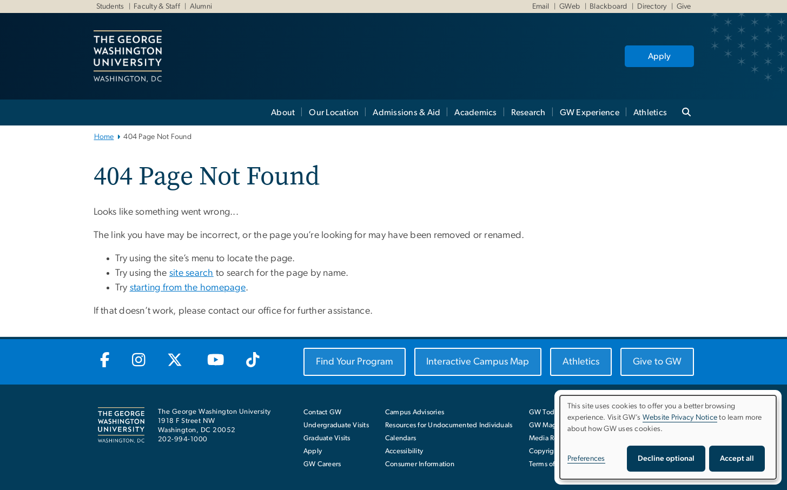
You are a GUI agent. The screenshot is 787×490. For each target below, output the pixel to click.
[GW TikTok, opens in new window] (252, 360)
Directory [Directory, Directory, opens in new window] (651, 6)
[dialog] (668, 437)
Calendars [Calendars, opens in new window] (400, 438)
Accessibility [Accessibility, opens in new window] (404, 451)
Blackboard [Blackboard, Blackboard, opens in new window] (607, 6)
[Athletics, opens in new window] (581, 362)
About (283, 112)
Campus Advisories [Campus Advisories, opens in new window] (414, 412)
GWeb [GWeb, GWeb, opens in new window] (568, 6)
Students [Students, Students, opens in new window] (110, 6)
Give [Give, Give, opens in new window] (682, 6)
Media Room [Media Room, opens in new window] (548, 438)
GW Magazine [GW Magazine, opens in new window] (551, 425)
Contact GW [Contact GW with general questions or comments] (322, 412)
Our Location (334, 112)
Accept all (737, 458)
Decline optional (666, 458)
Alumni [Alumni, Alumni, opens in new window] (200, 6)
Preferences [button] (586, 458)
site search (191, 273)
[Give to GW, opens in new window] (657, 362)
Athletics (650, 112)
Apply (659, 56)
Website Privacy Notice (680, 417)
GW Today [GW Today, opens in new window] (545, 412)
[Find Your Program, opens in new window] (354, 362)
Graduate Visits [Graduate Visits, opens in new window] (326, 438)
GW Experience (589, 112)
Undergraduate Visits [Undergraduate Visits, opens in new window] (336, 425)
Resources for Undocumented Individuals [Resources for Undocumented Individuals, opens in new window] (449, 425)
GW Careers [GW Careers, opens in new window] (322, 464)
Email (541, 6)
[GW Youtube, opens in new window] (215, 360)
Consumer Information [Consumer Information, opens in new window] (419, 464)
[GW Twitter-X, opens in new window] (176, 360)
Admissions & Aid (406, 112)
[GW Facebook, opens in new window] (105, 360)
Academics (475, 112)
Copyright (544, 451)
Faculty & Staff (156, 6)
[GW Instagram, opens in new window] (138, 360)
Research (528, 112)
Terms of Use (549, 464)
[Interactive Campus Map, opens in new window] (478, 362)
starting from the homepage (188, 288)
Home (104, 137)
